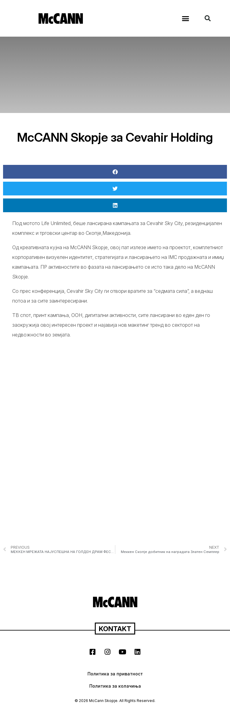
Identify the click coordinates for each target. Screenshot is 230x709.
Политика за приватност (115, 673)
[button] (185, 18)
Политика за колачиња (115, 686)
